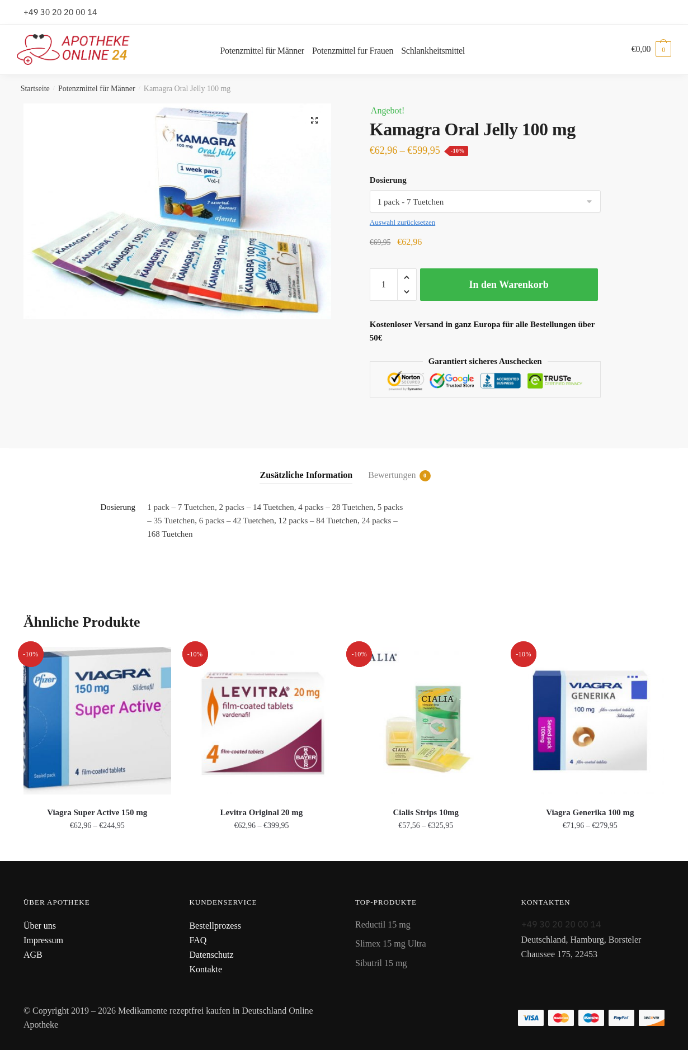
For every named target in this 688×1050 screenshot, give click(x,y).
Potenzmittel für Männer (96, 88)
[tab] (306, 466)
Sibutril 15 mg (381, 963)
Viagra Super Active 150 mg (97, 812)
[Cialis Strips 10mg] (425, 720)
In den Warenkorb (508, 284)
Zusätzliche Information (306, 475)
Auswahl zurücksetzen (402, 222)
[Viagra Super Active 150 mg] (97, 720)
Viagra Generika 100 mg (590, 812)
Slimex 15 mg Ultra (390, 943)
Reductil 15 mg (383, 924)
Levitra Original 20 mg (261, 812)
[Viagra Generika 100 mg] (590, 720)
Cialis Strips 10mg (426, 812)
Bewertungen (392, 475)
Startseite (35, 88)
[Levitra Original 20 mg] (262, 720)
